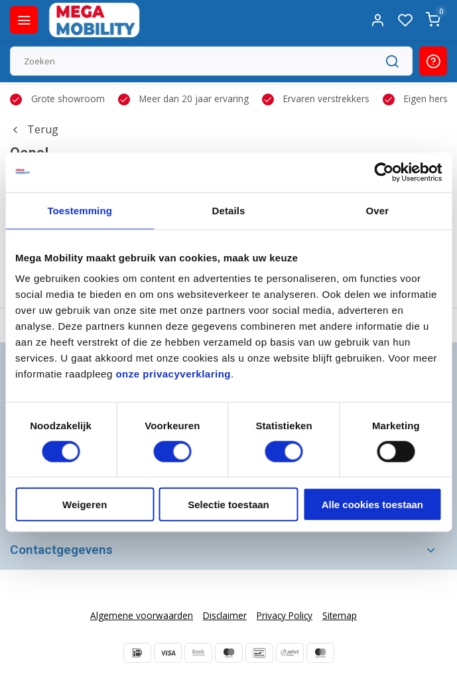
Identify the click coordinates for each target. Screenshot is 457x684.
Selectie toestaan (228, 504)
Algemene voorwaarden (141, 615)
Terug (34, 129)
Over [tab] (377, 210)
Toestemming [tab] (79, 210)
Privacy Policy (284, 615)
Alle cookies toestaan (372, 504)
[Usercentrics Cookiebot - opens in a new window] (384, 172)
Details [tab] (228, 210)
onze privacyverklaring (173, 373)
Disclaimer (225, 615)
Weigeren (84, 504)
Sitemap (339, 615)
